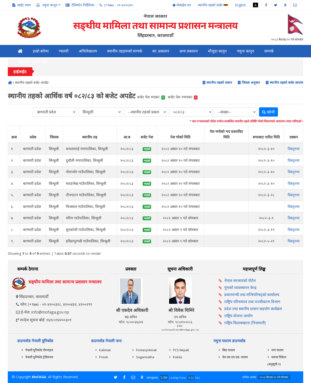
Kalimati (105, 350)
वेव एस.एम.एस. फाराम (235, 357)
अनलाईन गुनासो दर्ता (32, 62)
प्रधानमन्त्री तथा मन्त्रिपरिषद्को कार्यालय (251, 294)
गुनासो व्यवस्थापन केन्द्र (240, 287)
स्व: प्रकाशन (160, 51)
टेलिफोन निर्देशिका (83, 5)
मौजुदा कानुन (217, 51)
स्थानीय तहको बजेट (213, 5)
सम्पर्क (269, 51)
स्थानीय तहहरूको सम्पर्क (124, 51)
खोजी (268, 112)
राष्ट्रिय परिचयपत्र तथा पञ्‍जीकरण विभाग (252, 301)
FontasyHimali (146, 350)
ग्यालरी (64, 51)
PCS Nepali (181, 350)
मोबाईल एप (182, 5)
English (240, 5)
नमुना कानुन (245, 51)
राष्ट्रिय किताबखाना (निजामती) (245, 322)
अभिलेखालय (88, 51)
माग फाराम (277, 350)
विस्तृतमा (294, 148)
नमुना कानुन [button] (50, 5)
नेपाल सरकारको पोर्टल (240, 280)
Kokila (177, 357)
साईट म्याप (24, 5)
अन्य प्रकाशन (188, 51)
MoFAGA (39, 376)
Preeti (103, 357)
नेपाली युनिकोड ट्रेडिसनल (39, 357)
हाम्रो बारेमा (41, 51)
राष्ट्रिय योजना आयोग (238, 315)
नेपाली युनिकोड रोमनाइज (39, 350)
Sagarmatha (145, 357)
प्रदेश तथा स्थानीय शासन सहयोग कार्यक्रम (253, 308)
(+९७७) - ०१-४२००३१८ (118, 5)
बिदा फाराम (228, 350)
